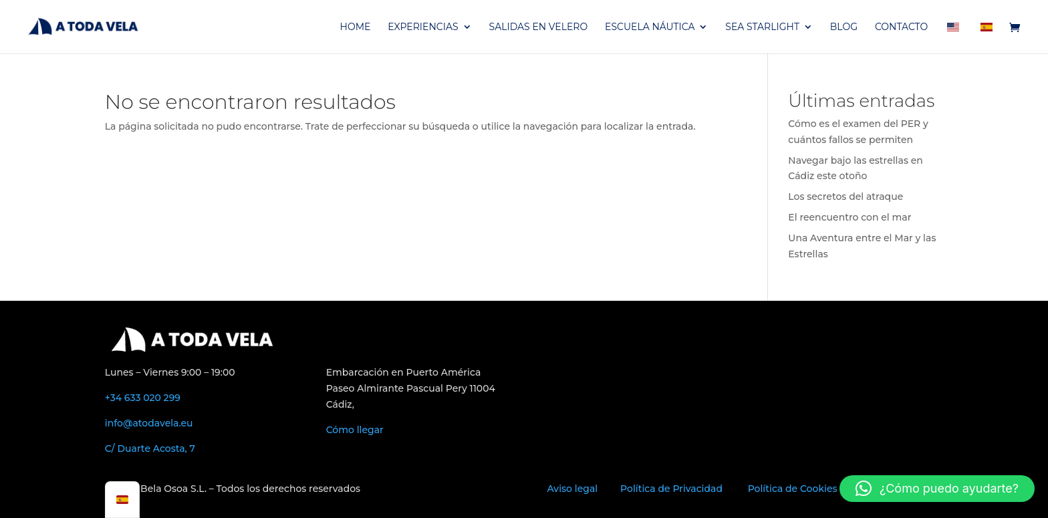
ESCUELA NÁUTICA (649, 27)
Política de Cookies (792, 489)
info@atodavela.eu (149, 423)
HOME (355, 27)
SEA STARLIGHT (762, 27)
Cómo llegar (355, 430)
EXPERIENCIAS (423, 27)
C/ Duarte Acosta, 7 (150, 448)
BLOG (844, 27)
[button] (937, 488)
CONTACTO (901, 27)
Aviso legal (572, 489)
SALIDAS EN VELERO (538, 27)
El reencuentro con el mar (849, 217)
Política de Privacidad (671, 489)
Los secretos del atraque (845, 196)
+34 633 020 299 (142, 398)
